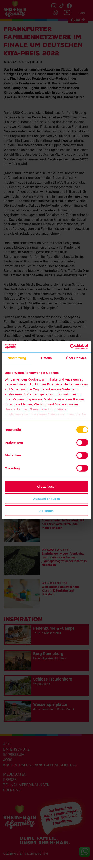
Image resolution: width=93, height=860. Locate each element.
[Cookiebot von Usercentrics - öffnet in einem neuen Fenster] (70, 346)
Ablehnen (46, 510)
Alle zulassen (46, 486)
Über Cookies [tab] (76, 358)
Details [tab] (46, 358)
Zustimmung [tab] (16, 358)
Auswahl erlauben (46, 498)
